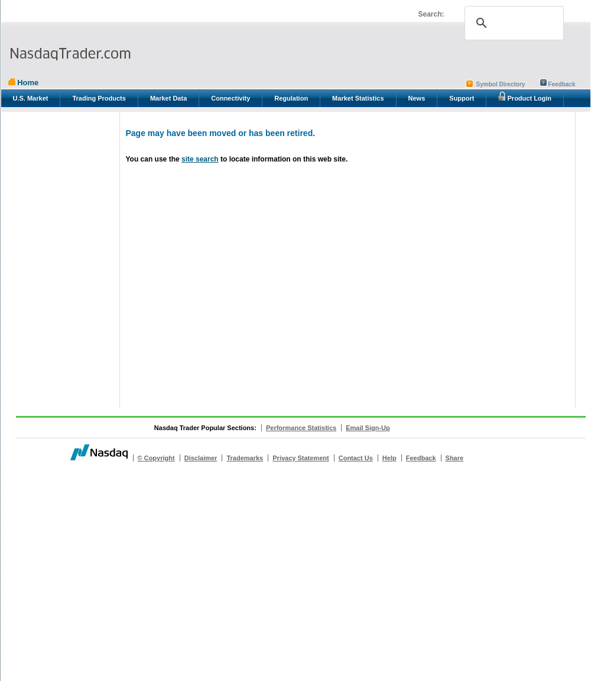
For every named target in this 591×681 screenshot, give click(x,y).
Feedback (561, 84)
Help (389, 457)
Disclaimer (200, 457)
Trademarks (244, 457)
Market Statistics (358, 98)
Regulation (291, 98)
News (417, 98)
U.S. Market (30, 98)
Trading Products (98, 98)
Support (461, 98)
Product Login (524, 96)
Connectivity (230, 98)
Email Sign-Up (368, 427)
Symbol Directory (500, 84)
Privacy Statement (300, 457)
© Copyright (156, 457)
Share (455, 457)
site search (200, 159)
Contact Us (356, 457)
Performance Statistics (301, 427)
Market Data (168, 98)
